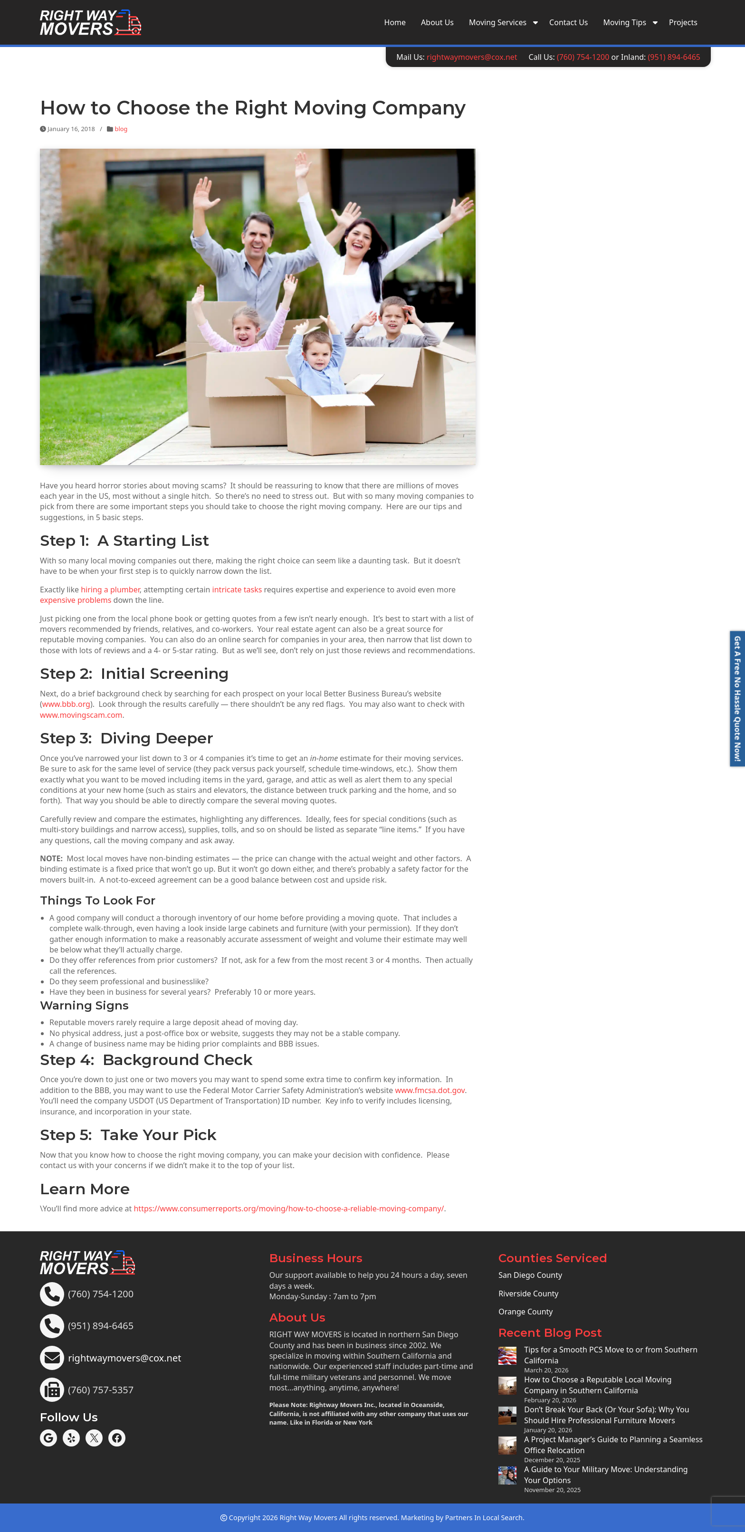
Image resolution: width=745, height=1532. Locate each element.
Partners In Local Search (484, 1517)
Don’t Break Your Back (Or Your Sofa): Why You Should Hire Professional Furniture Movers (606, 1414)
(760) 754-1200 (583, 57)
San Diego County (530, 1275)
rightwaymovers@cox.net (472, 57)
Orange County (525, 1311)
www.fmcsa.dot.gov (430, 1090)
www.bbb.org (66, 704)
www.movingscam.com (81, 715)
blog (121, 128)
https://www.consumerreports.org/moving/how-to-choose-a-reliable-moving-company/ (289, 1208)
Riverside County (528, 1293)
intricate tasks (237, 589)
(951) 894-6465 (674, 57)
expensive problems (75, 600)
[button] (737, 698)
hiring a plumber (110, 589)
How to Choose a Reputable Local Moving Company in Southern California (597, 1384)
